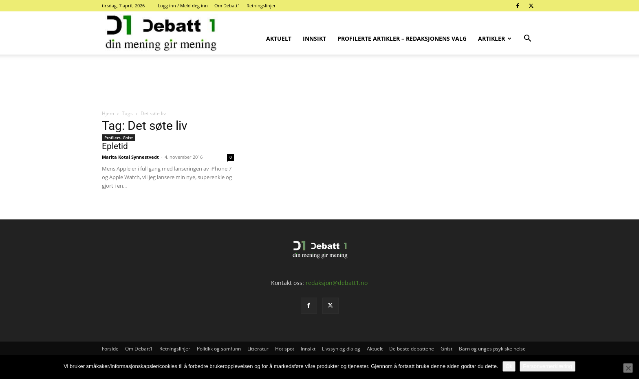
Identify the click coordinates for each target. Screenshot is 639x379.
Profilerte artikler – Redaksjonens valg (402, 38)
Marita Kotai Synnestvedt (130, 157)
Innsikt (314, 38)
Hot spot (284, 348)
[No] (628, 368)
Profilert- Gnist (118, 137)
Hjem (108, 113)
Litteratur (258, 348)
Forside (110, 348)
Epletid (115, 146)
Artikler (494, 38)
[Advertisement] (319, 82)
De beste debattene (411, 348)
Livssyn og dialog (341, 348)
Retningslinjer (261, 5)
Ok (509, 366)
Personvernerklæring (547, 366)
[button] (527, 39)
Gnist (446, 348)
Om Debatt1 (227, 5)
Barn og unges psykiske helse (492, 348)
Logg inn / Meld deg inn (183, 5)
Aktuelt (278, 38)
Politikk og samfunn (219, 348)
